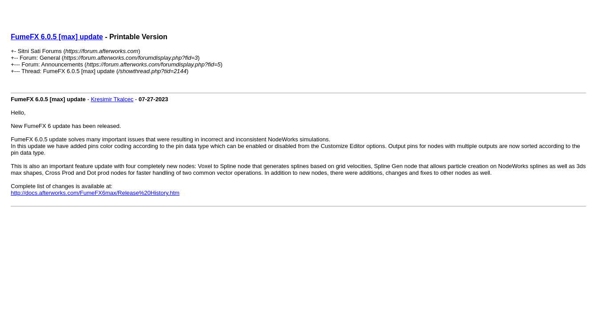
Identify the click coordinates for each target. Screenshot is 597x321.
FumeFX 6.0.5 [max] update (57, 37)
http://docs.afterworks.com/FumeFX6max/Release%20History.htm (95, 192)
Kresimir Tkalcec (112, 99)
